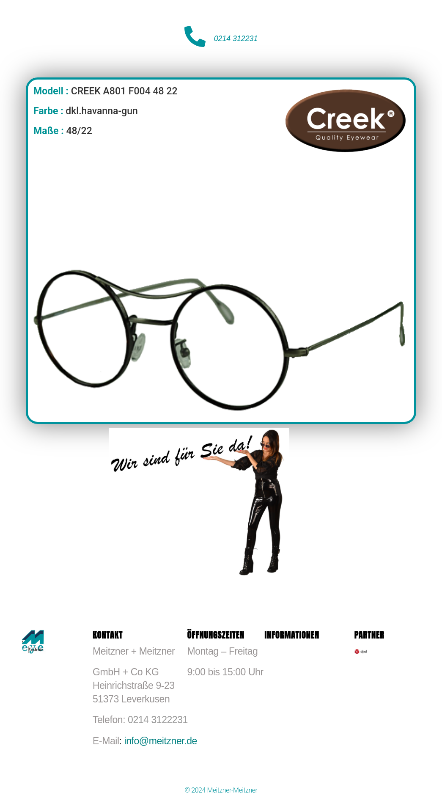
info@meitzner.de (160, 740)
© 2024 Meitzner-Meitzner (220, 790)
